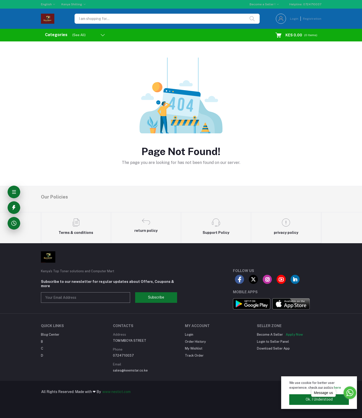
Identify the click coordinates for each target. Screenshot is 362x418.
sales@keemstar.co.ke (130, 370)
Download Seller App (273, 348)
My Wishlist (193, 348)
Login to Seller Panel (273, 341)
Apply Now (294, 334)
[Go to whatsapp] (350, 392)
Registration (312, 18)
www (106, 392)
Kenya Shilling (71, 4)
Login (294, 18)
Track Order (194, 355)
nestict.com (121, 392)
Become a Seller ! (262, 4)
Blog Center (50, 334)
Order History (195, 341)
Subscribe (156, 297)
